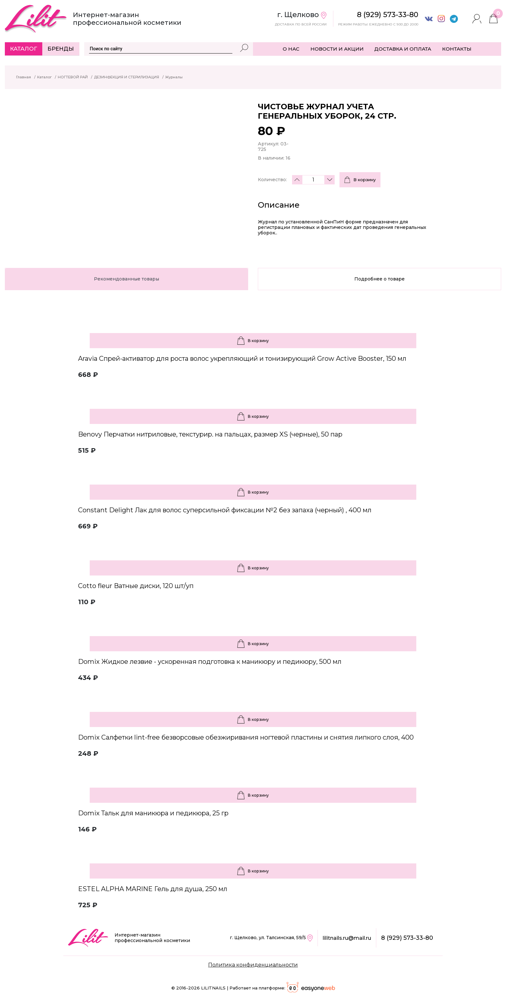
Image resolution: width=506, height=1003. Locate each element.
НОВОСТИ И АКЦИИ (337, 49)
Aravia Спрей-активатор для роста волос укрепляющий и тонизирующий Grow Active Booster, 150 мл (242, 358)
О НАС (291, 49)
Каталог (23, 48)
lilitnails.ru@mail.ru (347, 938)
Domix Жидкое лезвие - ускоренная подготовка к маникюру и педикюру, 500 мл (209, 661)
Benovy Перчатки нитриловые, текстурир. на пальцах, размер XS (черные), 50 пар (210, 434)
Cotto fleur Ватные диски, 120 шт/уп (136, 586)
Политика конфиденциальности (253, 965)
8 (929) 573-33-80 (407, 937)
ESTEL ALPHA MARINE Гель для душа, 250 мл (152, 889)
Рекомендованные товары (126, 279)
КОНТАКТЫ (456, 49)
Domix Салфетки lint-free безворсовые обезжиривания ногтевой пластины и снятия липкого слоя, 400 (246, 737)
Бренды (60, 48)
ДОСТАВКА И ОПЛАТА (402, 49)
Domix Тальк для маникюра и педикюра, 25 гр (153, 813)
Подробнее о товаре (379, 279)
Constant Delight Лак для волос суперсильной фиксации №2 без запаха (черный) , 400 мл (224, 510)
